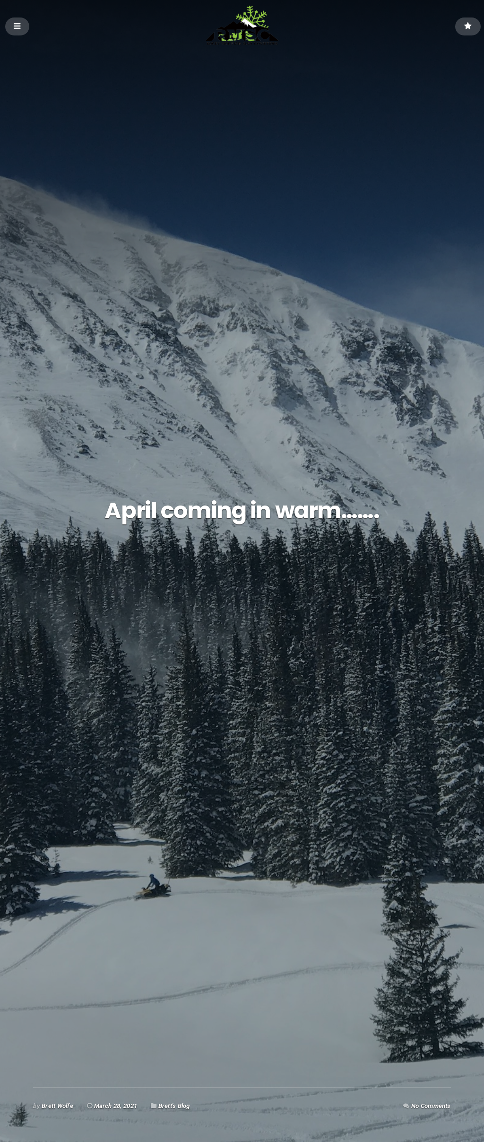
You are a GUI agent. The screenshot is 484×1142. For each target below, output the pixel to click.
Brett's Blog (174, 1105)
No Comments (431, 1105)
